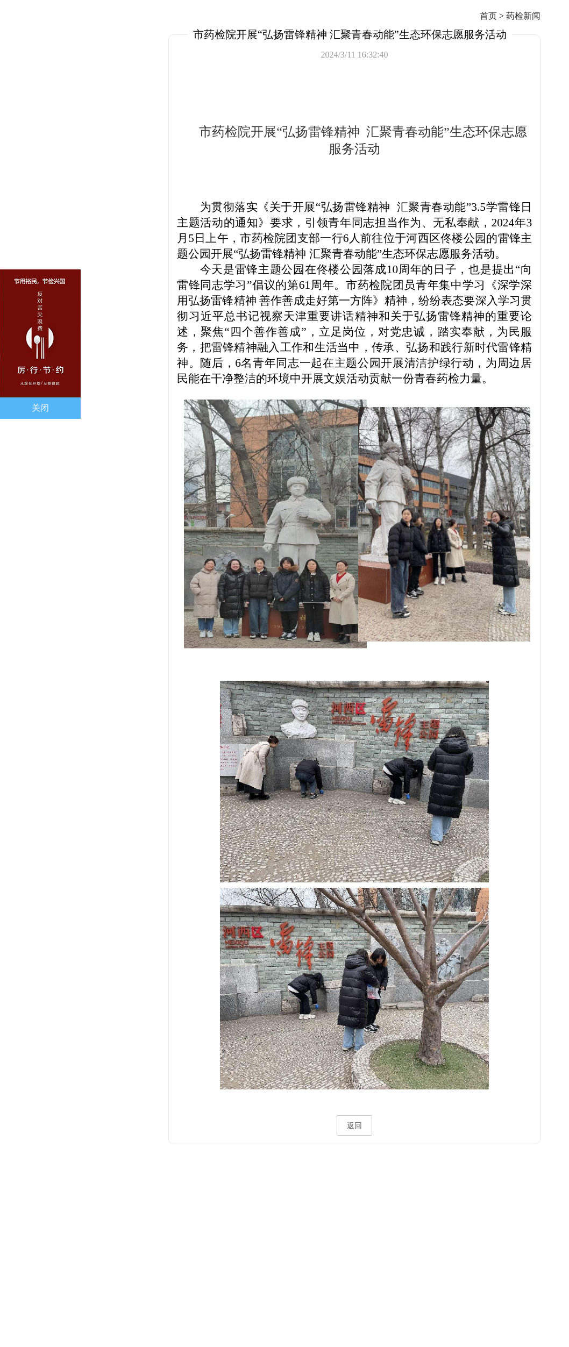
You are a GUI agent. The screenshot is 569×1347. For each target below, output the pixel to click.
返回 (354, 1126)
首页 (488, 15)
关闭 (40, 407)
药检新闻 (523, 15)
